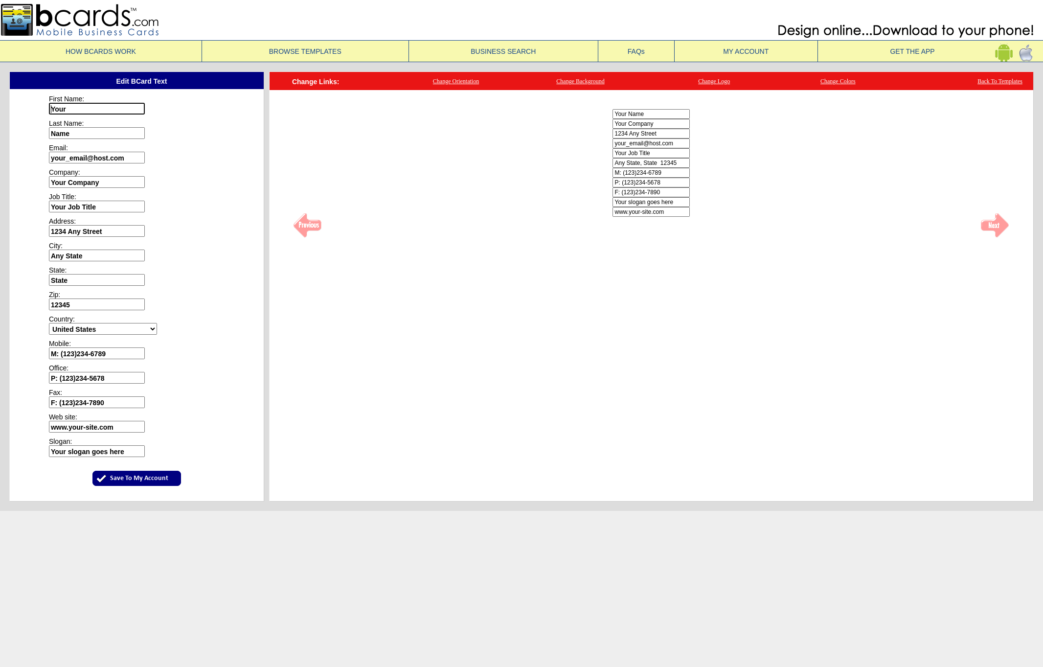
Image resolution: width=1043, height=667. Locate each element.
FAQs (636, 51)
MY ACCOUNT (746, 51)
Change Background (580, 81)
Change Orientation (456, 81)
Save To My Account (139, 478)
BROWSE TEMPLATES (305, 51)
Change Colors (838, 81)
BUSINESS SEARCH (503, 51)
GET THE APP (930, 51)
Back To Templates (999, 81)
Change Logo (714, 81)
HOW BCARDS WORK (101, 51)
